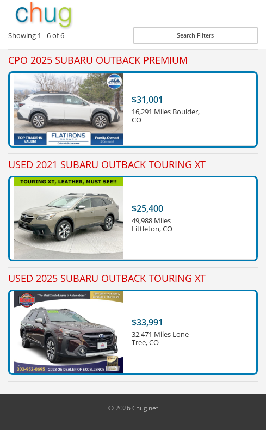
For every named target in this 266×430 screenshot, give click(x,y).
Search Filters (195, 35)
